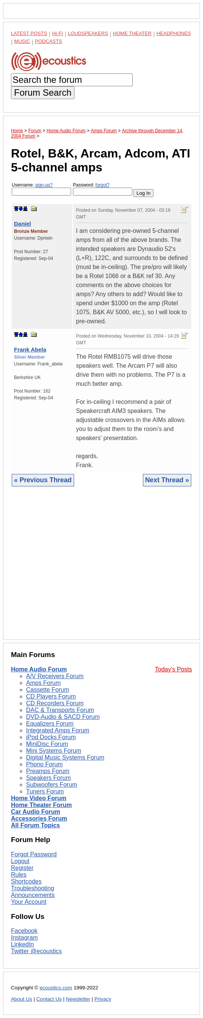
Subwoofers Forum (51, 784)
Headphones (174, 33)
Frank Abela (30, 349)
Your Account (28, 902)
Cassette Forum (47, 689)
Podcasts (48, 41)
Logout (20, 861)
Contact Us (49, 999)
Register (22, 868)
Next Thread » (167, 480)
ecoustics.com (56, 987)
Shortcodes (26, 881)
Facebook (24, 931)
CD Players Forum (51, 696)
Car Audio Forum (35, 812)
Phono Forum (44, 764)
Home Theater (132, 33)
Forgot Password (34, 854)
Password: (102, 189)
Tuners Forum (45, 791)
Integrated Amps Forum (57, 730)
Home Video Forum (38, 798)
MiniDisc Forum (47, 744)
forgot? (102, 185)
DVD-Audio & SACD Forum (63, 717)
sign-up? (44, 185)
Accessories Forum (39, 818)
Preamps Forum (48, 771)
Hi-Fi (57, 33)
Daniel (22, 223)
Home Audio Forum (39, 669)
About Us (21, 999)
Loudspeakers (88, 33)
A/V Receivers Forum (55, 676)
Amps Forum (43, 683)
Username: (41, 189)
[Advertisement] (101, 569)
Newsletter (78, 999)
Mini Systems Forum (53, 750)
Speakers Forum (48, 778)
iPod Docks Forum (51, 737)
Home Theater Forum (41, 805)
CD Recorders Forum (55, 703)
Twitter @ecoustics (36, 951)
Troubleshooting (32, 888)
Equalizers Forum (49, 723)
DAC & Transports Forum (60, 710)
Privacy (103, 999)
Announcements (33, 895)
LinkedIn (22, 944)
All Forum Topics (35, 825)
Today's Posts (173, 669)
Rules (18, 874)
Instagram (24, 937)
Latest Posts (29, 33)
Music (22, 41)
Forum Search (42, 92)
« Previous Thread (43, 480)
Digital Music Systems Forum (65, 757)
